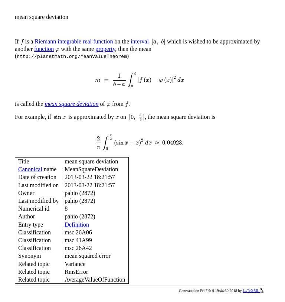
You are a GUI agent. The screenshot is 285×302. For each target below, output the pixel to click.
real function (98, 41)
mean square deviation (71, 104)
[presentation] (22, 42)
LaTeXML (253, 291)
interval (140, 41)
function (44, 49)
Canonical (30, 169)
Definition (77, 224)
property (105, 49)
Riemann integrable (58, 41)
